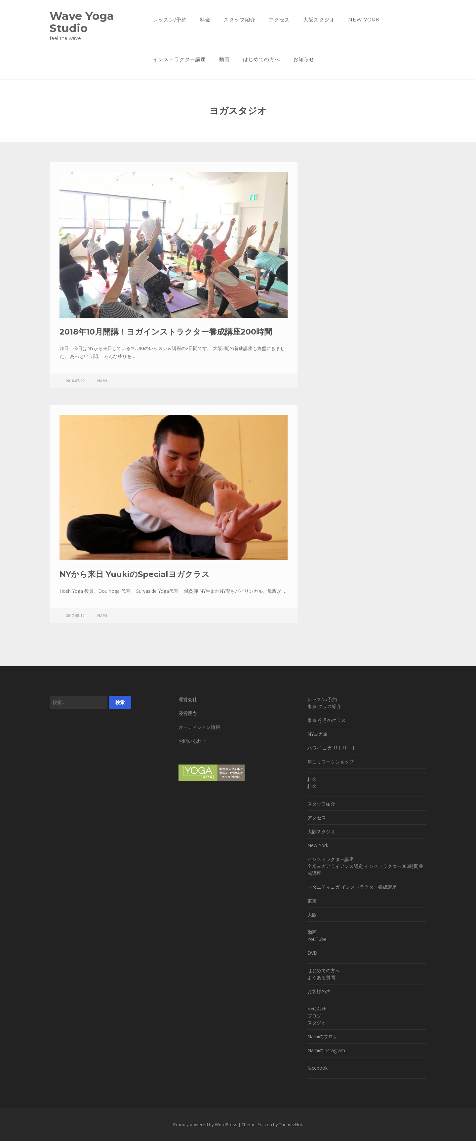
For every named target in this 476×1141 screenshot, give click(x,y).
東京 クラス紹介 (324, 706)
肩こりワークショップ (330, 762)
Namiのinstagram (326, 1050)
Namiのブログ (322, 1036)
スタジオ (316, 1022)
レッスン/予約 (170, 20)
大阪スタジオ (319, 20)
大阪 (312, 914)
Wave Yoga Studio (82, 22)
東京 (312, 901)
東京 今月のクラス (326, 720)
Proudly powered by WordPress (205, 1124)
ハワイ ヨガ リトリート (331, 748)
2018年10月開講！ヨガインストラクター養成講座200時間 (166, 332)
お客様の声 (319, 991)
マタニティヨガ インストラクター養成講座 (352, 887)
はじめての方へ (261, 59)
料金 (205, 20)
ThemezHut (290, 1124)
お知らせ (303, 59)
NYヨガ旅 (317, 734)
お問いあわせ (192, 741)
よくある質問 (321, 977)
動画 (224, 59)
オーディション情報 (199, 727)
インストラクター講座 (179, 59)
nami (102, 380)
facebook (317, 1068)
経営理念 (187, 713)
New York (364, 20)
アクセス (279, 20)
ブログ (314, 1016)
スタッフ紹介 (240, 20)
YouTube (317, 939)
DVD (312, 953)
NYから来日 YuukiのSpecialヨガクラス (135, 574)
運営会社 (187, 699)
